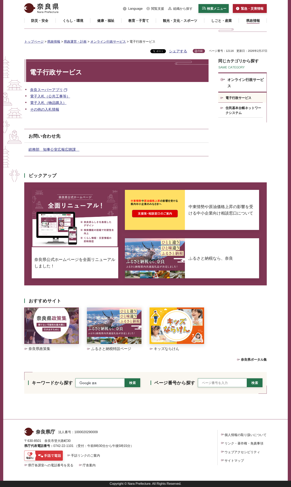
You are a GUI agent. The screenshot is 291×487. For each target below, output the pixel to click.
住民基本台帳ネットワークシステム (243, 110)
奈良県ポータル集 (254, 359)
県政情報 (53, 41)
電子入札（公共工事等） (50, 96)
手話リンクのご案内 (85, 455)
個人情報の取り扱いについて (246, 435)
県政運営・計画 (75, 41)
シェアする (178, 51)
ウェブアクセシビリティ (242, 452)
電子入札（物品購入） (48, 103)
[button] (133, 9)
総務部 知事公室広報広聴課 (53, 150)
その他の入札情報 (44, 109)
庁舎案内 (89, 465)
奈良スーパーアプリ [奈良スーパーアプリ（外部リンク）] (46, 90)
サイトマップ (234, 460)
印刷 (200, 51)
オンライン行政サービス (108, 41)
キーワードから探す (52, 382)
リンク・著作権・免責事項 (244, 443)
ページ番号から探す (174, 382)
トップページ (34, 41)
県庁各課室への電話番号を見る (50, 465)
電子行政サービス (238, 98)
